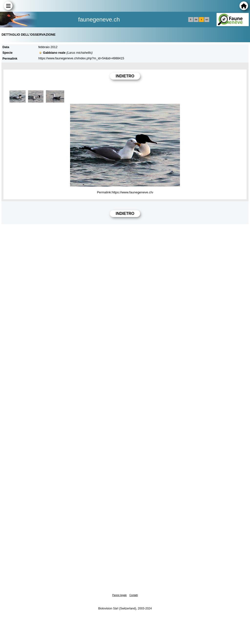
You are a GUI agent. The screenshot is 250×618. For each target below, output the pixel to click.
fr (190, 19)
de (196, 19)
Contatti (133, 595)
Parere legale (119, 595)
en (207, 19)
